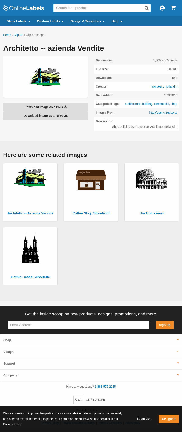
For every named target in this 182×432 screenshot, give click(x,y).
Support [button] (9, 363)
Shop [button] (7, 340)
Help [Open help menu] (117, 21)
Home (7, 35)
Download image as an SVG (45, 115)
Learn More (144, 418)
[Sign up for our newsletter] (78, 325)
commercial (161, 104)
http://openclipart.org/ (163, 112)
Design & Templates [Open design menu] (88, 21)
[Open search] (147, 8)
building (147, 104)
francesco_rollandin (164, 86)
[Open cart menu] (173, 8)
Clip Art (18, 35)
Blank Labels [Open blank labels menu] (18, 21)
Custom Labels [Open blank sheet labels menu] (50, 21)
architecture (132, 104)
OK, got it (169, 419)
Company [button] (10, 375)
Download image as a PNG (45, 107)
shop (174, 104)
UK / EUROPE (95, 399)
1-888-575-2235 (105, 386)
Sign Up (164, 325)
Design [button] (8, 352)
